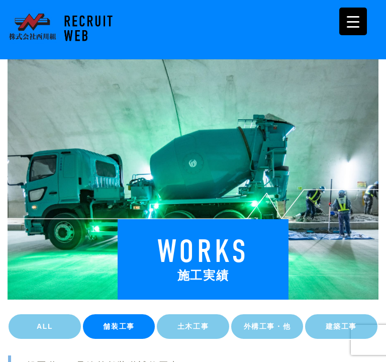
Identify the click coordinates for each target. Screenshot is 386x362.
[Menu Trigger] (353, 21)
